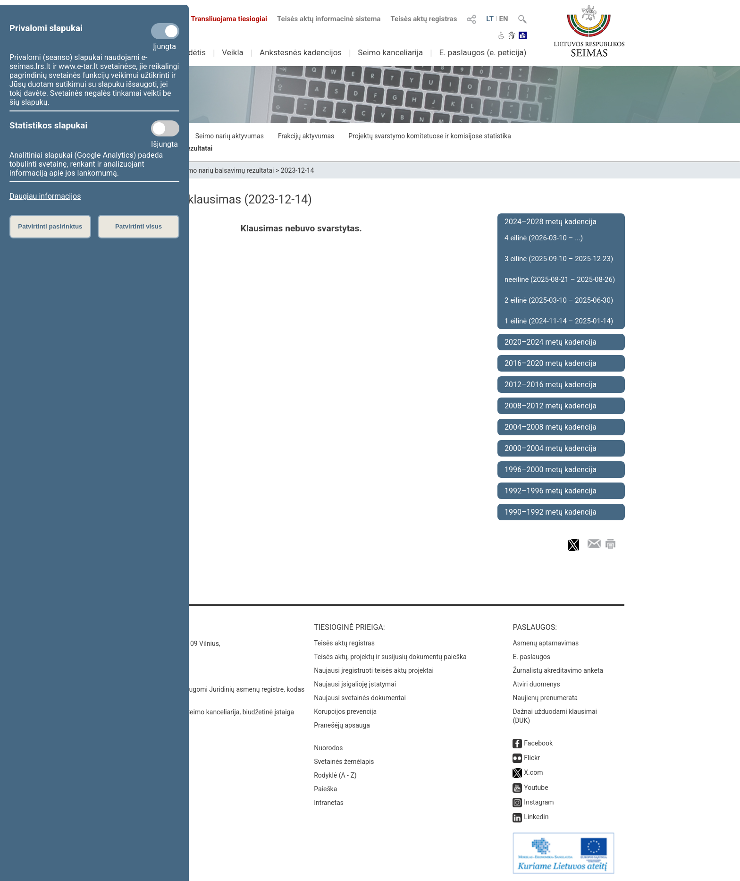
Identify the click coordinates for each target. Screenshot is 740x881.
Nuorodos (328, 748)
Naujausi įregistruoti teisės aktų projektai (374, 670)
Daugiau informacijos (45, 196)
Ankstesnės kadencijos (301, 52)
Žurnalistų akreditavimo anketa (558, 670)
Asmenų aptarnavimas (546, 643)
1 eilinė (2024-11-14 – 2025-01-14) (559, 321)
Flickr (532, 758)
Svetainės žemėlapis (344, 761)
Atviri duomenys (536, 684)
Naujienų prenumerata (545, 698)
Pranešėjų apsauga (342, 725)
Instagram (539, 802)
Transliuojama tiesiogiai (223, 19)
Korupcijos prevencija (345, 711)
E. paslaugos (531, 657)
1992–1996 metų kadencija (551, 490)
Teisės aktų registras (423, 19)
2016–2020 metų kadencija (551, 363)
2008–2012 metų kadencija (551, 405)
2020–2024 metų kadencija (551, 342)
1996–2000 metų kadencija (551, 469)
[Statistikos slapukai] (165, 128)
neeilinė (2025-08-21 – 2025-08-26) (560, 279)
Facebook (538, 743)
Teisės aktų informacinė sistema (329, 19)
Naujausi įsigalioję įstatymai (355, 684)
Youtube (536, 787)
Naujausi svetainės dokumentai (360, 698)
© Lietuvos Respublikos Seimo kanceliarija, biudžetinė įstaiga (204, 712)
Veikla (233, 52)
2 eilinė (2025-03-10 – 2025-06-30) (559, 300)
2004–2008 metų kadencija (551, 427)
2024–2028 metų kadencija (551, 221)
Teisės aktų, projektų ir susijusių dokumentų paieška (390, 657)
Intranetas (329, 802)
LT (490, 19)
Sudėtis (192, 52)
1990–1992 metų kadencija (551, 512)
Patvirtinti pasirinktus (50, 226)
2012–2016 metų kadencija (551, 384)
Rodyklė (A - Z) (335, 775)
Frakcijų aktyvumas (306, 136)
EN (503, 19)
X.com (533, 772)
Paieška (325, 789)
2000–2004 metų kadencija (551, 448)
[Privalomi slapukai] (165, 31)
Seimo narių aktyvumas (229, 136)
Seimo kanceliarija (390, 52)
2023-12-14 (297, 170)
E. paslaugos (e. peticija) (482, 52)
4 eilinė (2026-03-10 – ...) (544, 238)
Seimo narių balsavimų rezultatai (226, 170)
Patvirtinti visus (138, 226)
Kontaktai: (136, 627)
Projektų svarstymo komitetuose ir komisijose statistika (429, 136)
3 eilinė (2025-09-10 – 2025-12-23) (559, 258)
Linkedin (536, 817)
